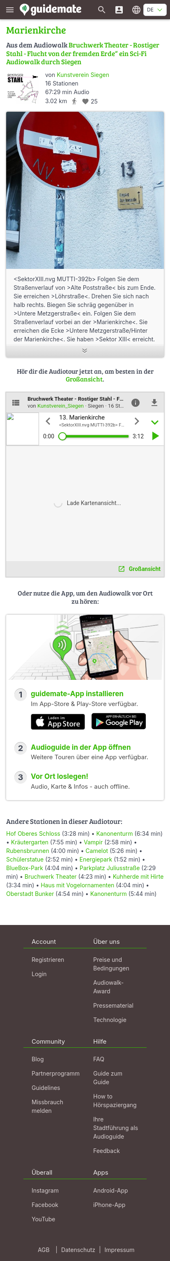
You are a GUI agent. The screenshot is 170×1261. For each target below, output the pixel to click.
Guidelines (46, 1087)
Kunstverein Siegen (83, 74)
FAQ (98, 1059)
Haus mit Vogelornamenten (77, 885)
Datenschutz (78, 1249)
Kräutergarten (29, 842)
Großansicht (84, 378)
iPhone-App (109, 1204)
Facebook (45, 1204)
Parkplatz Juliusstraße (110, 867)
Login (39, 973)
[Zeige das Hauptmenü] (10, 9)
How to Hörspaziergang (115, 1100)
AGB (44, 1249)
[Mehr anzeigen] (85, 351)
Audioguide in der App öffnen (81, 747)
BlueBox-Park (24, 867)
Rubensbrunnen (27, 850)
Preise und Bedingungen (111, 964)
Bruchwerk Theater (51, 876)
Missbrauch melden (47, 1106)
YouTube (43, 1219)
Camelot (96, 850)
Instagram (45, 1190)
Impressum (120, 1249)
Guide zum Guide (107, 1077)
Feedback (106, 1150)
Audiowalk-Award (108, 987)
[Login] (119, 9)
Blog (38, 1059)
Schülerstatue (25, 859)
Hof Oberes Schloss (33, 833)
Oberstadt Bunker (30, 893)
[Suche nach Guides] (102, 9)
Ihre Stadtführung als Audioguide (115, 1128)
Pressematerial (113, 1005)
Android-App (110, 1190)
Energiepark (95, 859)
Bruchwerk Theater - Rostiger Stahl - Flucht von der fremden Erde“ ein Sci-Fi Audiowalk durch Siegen (82, 53)
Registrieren (48, 959)
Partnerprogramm (56, 1073)
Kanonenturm (114, 833)
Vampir (93, 842)
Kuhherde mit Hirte (138, 876)
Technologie (109, 1019)
